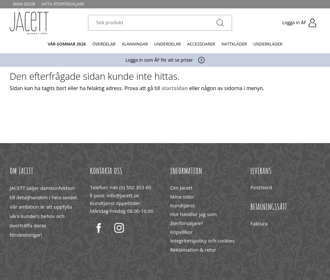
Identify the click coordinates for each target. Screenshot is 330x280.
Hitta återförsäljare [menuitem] (63, 4)
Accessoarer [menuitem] (201, 44)
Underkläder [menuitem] (267, 44)
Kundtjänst (182, 205)
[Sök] (220, 23)
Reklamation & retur (193, 249)
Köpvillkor (181, 232)
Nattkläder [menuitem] (234, 44)
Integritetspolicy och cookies (202, 240)
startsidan (174, 88)
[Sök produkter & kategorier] (156, 23)
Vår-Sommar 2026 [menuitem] (67, 44)
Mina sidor (182, 196)
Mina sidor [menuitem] (24, 4)
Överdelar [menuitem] (104, 44)
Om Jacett (181, 187)
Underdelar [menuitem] (167, 44)
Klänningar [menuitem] (135, 44)
